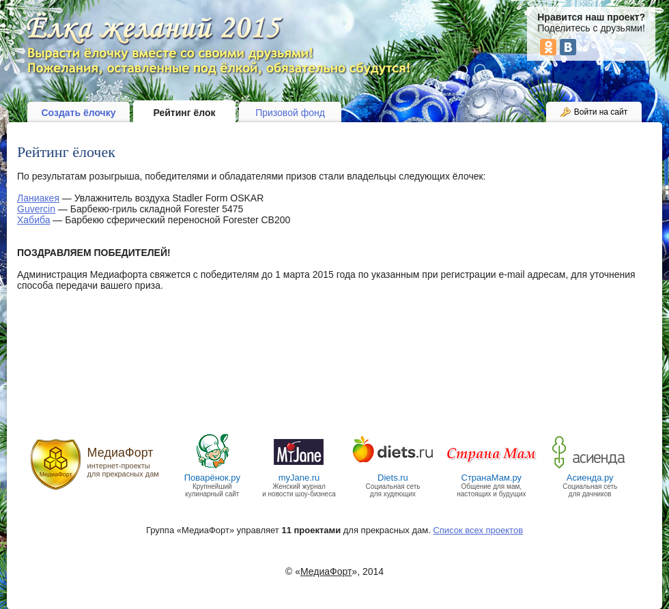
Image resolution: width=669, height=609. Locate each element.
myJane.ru (299, 477)
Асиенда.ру (590, 477)
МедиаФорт (120, 452)
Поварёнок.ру (212, 477)
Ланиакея (38, 198)
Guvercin (36, 208)
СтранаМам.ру (491, 477)
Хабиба (33, 219)
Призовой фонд (290, 112)
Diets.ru (393, 477)
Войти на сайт (600, 112)
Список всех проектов (478, 530)
